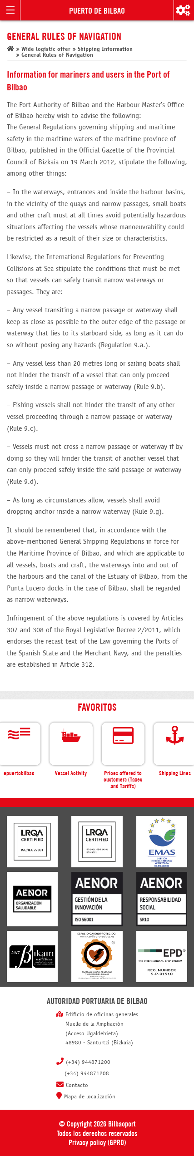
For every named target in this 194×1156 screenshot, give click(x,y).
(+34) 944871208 (87, 1074)
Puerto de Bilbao (97, 10)
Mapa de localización (89, 1097)
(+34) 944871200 (88, 1062)
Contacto (77, 1085)
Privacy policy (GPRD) (97, 1142)
